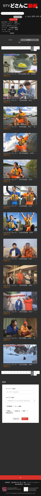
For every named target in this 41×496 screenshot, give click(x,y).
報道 (16, 22)
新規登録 (17, 17)
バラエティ (16, 24)
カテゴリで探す (10, 397)
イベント (4, 27)
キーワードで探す (11, 388)
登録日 (14, 40)
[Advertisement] (20, 445)
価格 (23, 42)
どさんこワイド (7, 24)
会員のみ (17, 411)
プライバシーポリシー (33, 482)
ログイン (13, 19)
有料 (24, 411)
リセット (16, 418)
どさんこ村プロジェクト (9, 25)
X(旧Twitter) (27, 484)
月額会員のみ (9, 413)
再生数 (32, 40)
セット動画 (18, 406)
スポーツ (10, 29)
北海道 (12, 33)
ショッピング (6, 31)
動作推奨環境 (19, 484)
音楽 (16, 29)
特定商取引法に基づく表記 (18, 482)
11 (35, 48)
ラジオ (4, 29)
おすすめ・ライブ (7, 22)
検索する (24, 418)
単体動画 (9, 406)
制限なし (9, 411)
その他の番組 (13, 27)
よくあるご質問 (30, 16)
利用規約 (7, 482)
